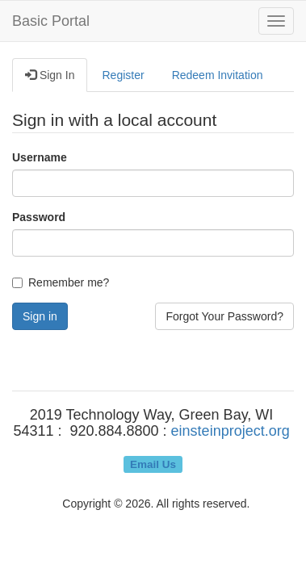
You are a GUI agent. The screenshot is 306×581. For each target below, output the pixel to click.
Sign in (40, 316)
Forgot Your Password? (224, 316)
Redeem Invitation (217, 75)
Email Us (153, 464)
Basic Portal (51, 21)
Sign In (49, 75)
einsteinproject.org (230, 431)
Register (123, 75)
